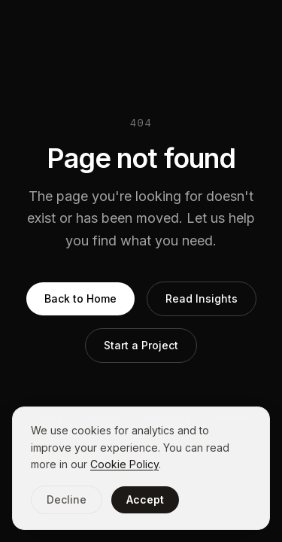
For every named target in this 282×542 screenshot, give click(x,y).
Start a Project (141, 345)
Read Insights (201, 298)
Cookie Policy (124, 464)
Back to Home (80, 298)
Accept (145, 499)
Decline (66, 499)
